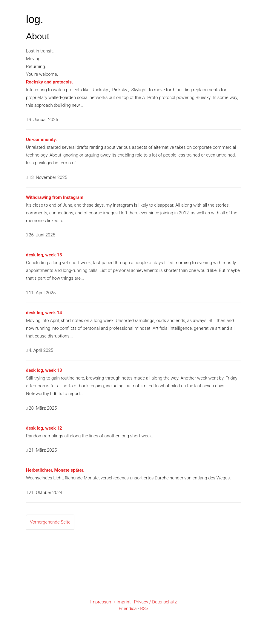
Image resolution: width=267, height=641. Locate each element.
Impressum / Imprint (110, 602)
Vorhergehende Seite (50, 522)
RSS (144, 608)
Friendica (127, 608)
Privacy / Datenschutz (155, 602)
